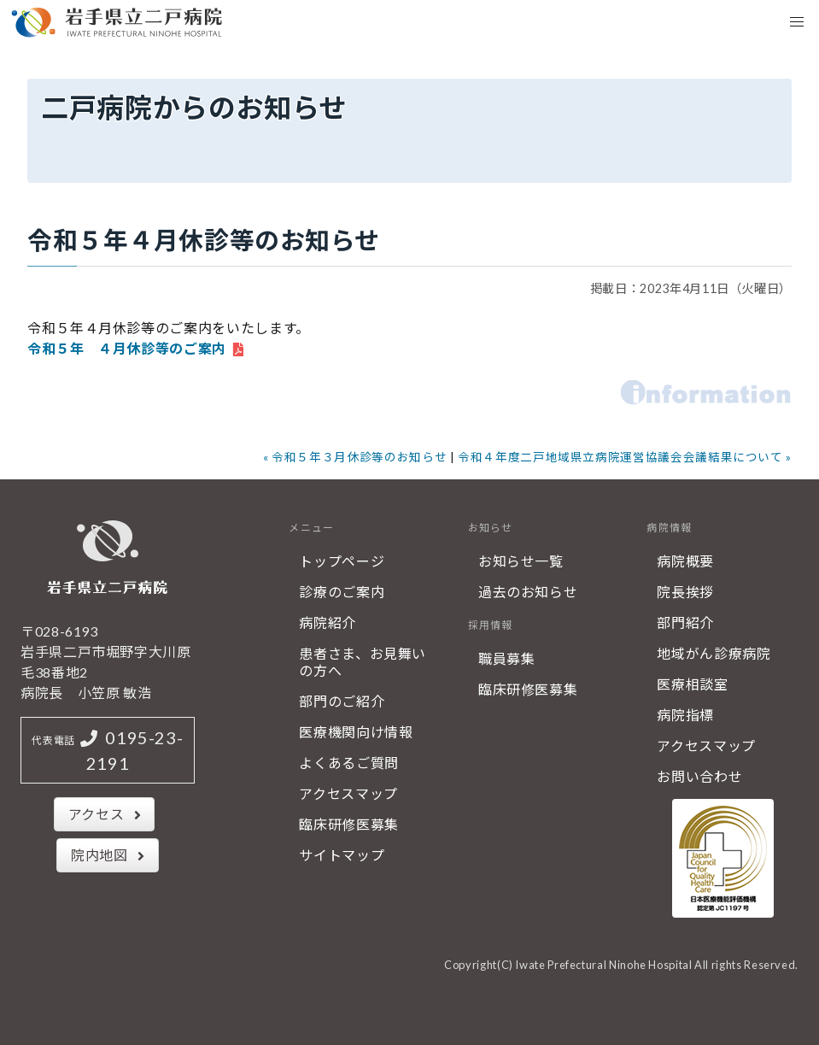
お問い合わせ (699, 776)
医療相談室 (692, 684)
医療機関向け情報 (355, 732)
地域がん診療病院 (713, 653)
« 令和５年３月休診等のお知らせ (355, 457)
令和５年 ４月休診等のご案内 (126, 348)
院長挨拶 (685, 592)
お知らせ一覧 (521, 561)
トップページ (341, 561)
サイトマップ (341, 855)
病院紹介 (327, 622)
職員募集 (506, 658)
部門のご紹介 (341, 701)
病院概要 (685, 561)
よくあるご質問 (348, 762)
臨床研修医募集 (348, 824)
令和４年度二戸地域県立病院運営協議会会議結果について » (625, 457)
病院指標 (685, 715)
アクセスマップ (348, 793)
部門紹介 (685, 622)
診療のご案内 (341, 592)
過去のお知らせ (527, 592)
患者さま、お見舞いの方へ (362, 661)
